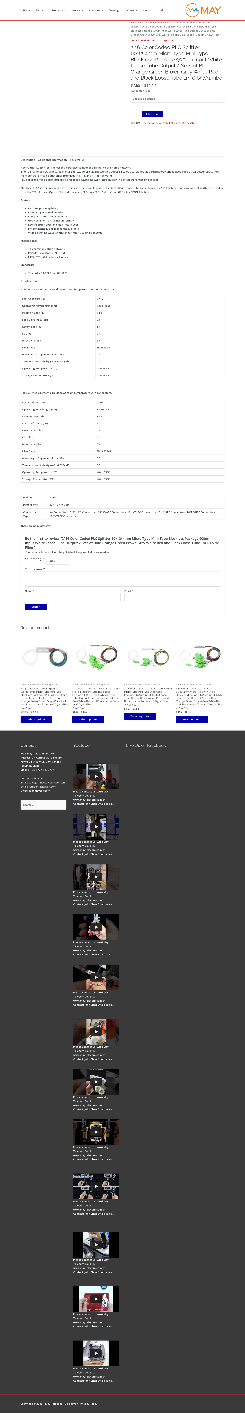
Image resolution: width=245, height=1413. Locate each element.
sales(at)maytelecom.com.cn (47, 782)
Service (75, 10)
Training (113, 10)
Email (128, 591)
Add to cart (153, 114)
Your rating (34, 559)
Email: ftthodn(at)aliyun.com (38, 786)
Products (57, 10)
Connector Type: (141, 91)
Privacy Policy (88, 1403)
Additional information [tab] (52, 159)
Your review (35, 569)
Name (29, 591)
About (39, 10)
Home (27, 10)
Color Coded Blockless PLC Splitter (152, 40)
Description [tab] (28, 159)
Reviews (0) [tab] (77, 159)
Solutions (94, 10)
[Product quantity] (135, 114)
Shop (145, 10)
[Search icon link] (162, 10)
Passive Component (150, 22)
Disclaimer (71, 1403)
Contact (132, 10)
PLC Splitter (171, 22)
